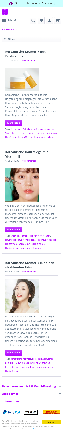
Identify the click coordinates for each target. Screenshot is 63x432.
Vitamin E (15, 235)
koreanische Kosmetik (21, 358)
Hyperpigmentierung (29, 133)
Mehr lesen (13, 122)
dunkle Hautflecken (36, 243)
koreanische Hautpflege (43, 358)
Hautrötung (10, 239)
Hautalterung (26, 235)
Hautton (37, 248)
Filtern (9, 39)
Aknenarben (49, 129)
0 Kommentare (29, 60)
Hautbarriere (11, 243)
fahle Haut (45, 133)
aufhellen (38, 129)
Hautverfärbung (24, 137)
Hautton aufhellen (44, 366)
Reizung (52, 239)
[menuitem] (9, 20)
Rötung (20, 239)
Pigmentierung (12, 366)
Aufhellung (28, 129)
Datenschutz (37, 429)
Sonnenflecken (12, 133)
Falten (47, 235)
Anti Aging (39, 235)
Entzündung (42, 239)
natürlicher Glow (13, 362)
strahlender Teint (30, 362)
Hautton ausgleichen (43, 137)
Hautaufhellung (12, 371)
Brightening (16, 129)
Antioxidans (30, 239)
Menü (9, 20)
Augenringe (26, 248)
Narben (22, 243)
